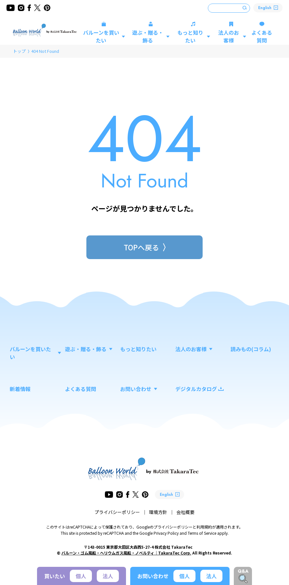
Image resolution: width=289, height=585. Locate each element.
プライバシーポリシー (117, 512)
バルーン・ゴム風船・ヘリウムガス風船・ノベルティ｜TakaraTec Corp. (126, 552)
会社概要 (185, 512)
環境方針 (158, 512)
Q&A (243, 571)
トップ (19, 51)
